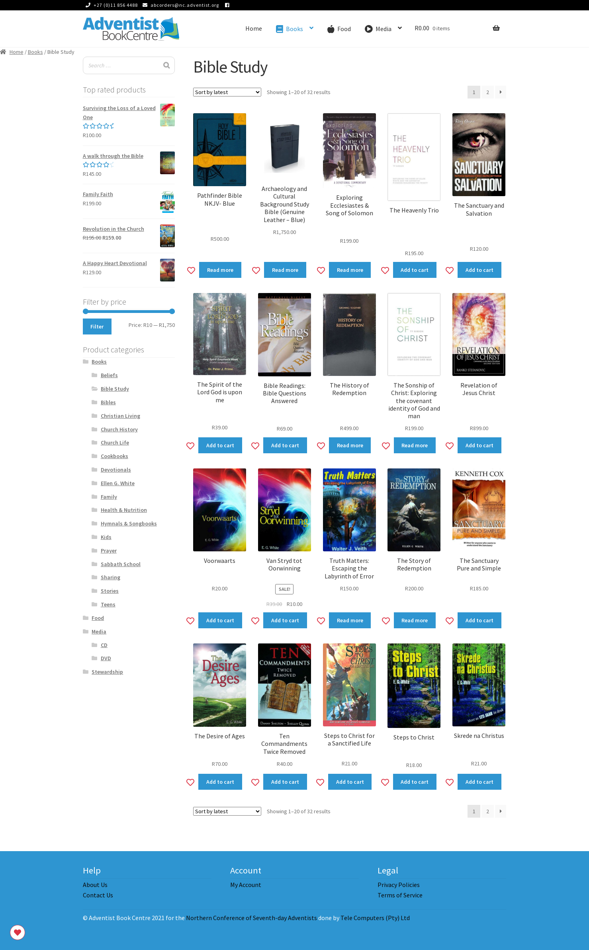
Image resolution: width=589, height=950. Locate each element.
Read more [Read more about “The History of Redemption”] (350, 445)
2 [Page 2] (487, 92)
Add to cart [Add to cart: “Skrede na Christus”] (479, 781)
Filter (97, 326)
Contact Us (98, 895)
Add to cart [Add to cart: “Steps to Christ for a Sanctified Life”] (350, 781)
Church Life (115, 442)
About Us (95, 885)
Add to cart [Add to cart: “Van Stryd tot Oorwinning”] (285, 620)
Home (253, 28)
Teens (108, 604)
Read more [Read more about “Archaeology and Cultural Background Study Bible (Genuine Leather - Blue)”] (285, 269)
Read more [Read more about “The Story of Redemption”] (414, 620)
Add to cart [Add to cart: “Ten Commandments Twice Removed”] (285, 781)
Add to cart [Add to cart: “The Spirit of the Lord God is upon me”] (220, 445)
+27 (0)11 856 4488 (110, 5)
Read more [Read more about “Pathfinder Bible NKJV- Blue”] (220, 269)
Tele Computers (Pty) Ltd (375, 918)
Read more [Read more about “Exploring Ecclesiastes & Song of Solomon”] (350, 269)
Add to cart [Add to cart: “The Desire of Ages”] (220, 781)
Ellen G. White (118, 483)
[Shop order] (227, 92)
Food (98, 618)
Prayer (109, 550)
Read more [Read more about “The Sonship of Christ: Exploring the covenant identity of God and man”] (414, 445)
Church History (119, 429)
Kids (106, 537)
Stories (110, 590)
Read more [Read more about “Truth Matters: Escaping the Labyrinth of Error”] (350, 620)
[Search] (166, 65)
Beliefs (109, 375)
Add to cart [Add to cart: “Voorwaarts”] (220, 620)
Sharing (110, 577)
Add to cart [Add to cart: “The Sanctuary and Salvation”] (479, 269)
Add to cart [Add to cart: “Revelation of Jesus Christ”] (479, 445)
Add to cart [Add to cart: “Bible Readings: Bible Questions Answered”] (285, 445)
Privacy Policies (399, 885)
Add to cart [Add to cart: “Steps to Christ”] (415, 781)
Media (99, 631)
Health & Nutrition (124, 509)
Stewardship (107, 671)
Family (109, 496)
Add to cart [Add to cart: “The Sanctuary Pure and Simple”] (479, 620)
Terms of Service (400, 895)
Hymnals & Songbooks (129, 523)
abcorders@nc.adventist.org (179, 5)
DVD (106, 658)
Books (35, 51)
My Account (245, 885)
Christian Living (120, 415)
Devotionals (116, 469)
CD (104, 645)
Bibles (108, 402)
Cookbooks (114, 456)
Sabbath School (121, 564)
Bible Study (115, 388)
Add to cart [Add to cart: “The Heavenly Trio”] (415, 269)
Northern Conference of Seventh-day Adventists (251, 918)
